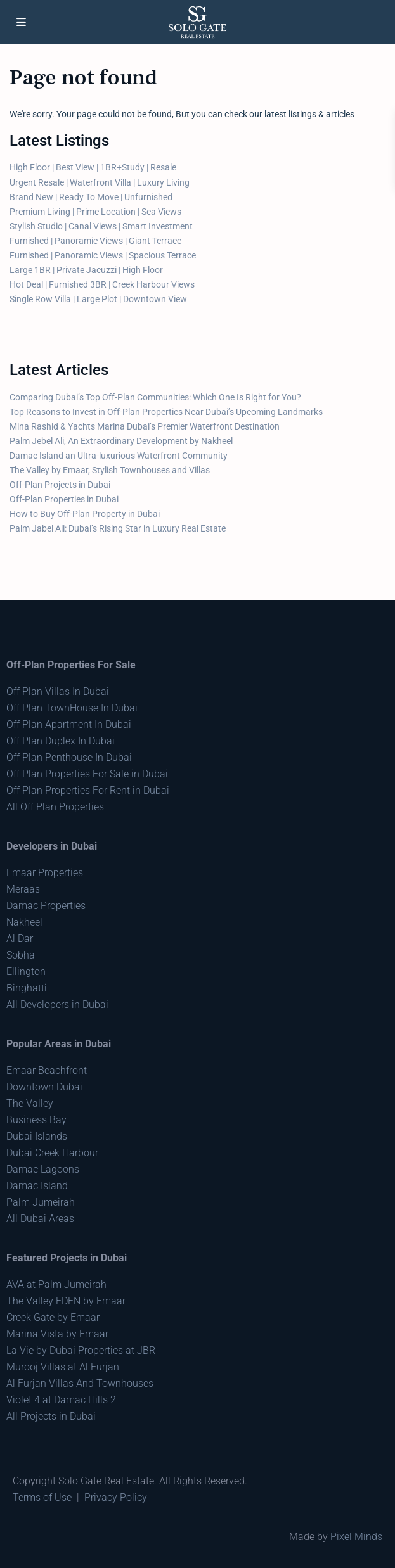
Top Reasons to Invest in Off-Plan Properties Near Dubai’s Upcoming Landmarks (166, 412)
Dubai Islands (36, 1136)
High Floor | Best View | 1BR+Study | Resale (93, 167)
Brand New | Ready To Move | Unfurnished (91, 197)
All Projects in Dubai (51, 1416)
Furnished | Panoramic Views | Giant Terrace (95, 241)
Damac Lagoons (42, 1169)
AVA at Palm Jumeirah (56, 1284)
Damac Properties (46, 906)
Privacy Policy (115, 1497)
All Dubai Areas (40, 1219)
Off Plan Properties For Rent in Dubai (87, 790)
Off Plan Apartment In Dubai (68, 724)
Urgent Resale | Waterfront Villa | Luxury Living (100, 182)
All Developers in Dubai (57, 1004)
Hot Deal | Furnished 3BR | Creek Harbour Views (102, 284)
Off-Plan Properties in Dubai (64, 499)
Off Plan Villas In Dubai (57, 691)
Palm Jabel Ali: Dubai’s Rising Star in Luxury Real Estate (118, 528)
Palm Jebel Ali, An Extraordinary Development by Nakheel (121, 441)
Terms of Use (42, 1497)
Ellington (26, 972)
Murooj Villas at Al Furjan (62, 1367)
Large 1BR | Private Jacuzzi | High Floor (86, 270)
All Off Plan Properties (55, 807)
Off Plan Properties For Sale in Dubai (87, 774)
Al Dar (19, 939)
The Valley (29, 1103)
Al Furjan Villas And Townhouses (79, 1383)
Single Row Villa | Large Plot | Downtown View (98, 299)
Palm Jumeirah (40, 1202)
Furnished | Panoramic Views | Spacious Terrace (103, 255)
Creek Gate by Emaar (53, 1317)
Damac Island (37, 1186)
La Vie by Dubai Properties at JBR (80, 1350)
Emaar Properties (44, 873)
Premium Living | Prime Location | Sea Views (95, 212)
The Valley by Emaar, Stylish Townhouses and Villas (110, 470)
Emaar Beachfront (46, 1070)
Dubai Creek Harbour (52, 1153)
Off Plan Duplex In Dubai (60, 741)
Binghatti (26, 988)
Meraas (23, 889)
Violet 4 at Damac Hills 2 (61, 1400)
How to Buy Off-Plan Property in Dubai (85, 514)
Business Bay (36, 1120)
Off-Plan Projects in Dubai (60, 485)
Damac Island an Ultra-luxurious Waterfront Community (119, 455)
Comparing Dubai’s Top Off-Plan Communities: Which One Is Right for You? (155, 397)
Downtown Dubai (44, 1087)
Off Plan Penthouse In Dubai (69, 757)
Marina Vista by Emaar (57, 1334)
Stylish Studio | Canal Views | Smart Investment (101, 226)
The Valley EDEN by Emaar (66, 1301)
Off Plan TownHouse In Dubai (72, 708)
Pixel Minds (356, 1537)
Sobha (20, 955)
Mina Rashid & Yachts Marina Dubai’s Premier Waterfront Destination (145, 426)
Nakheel (24, 922)
